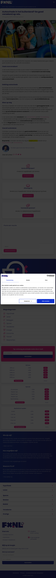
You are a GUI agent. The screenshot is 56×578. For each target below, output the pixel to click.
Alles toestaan (45, 301)
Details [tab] (28, 280)
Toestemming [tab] (9, 280)
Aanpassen (28, 301)
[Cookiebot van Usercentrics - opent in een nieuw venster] (48, 276)
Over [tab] (46, 280)
